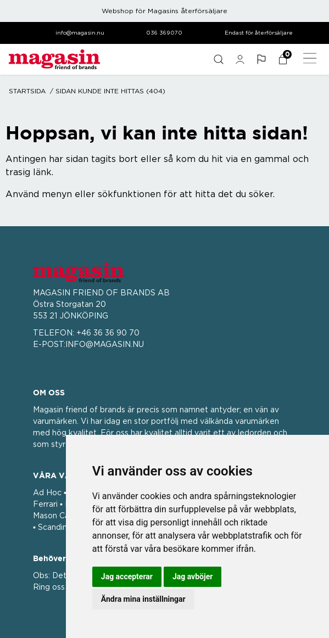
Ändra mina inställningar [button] (143, 599)
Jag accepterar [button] (127, 576)
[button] (261, 59)
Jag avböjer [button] (192, 576)
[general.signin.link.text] (239, 59)
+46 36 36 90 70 (108, 333)
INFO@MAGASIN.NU (104, 345)
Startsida (27, 91)
